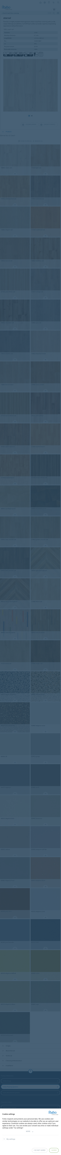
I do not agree (39, 1150)
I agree (54, 1150)
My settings (8, 1139)
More (29, 1131)
